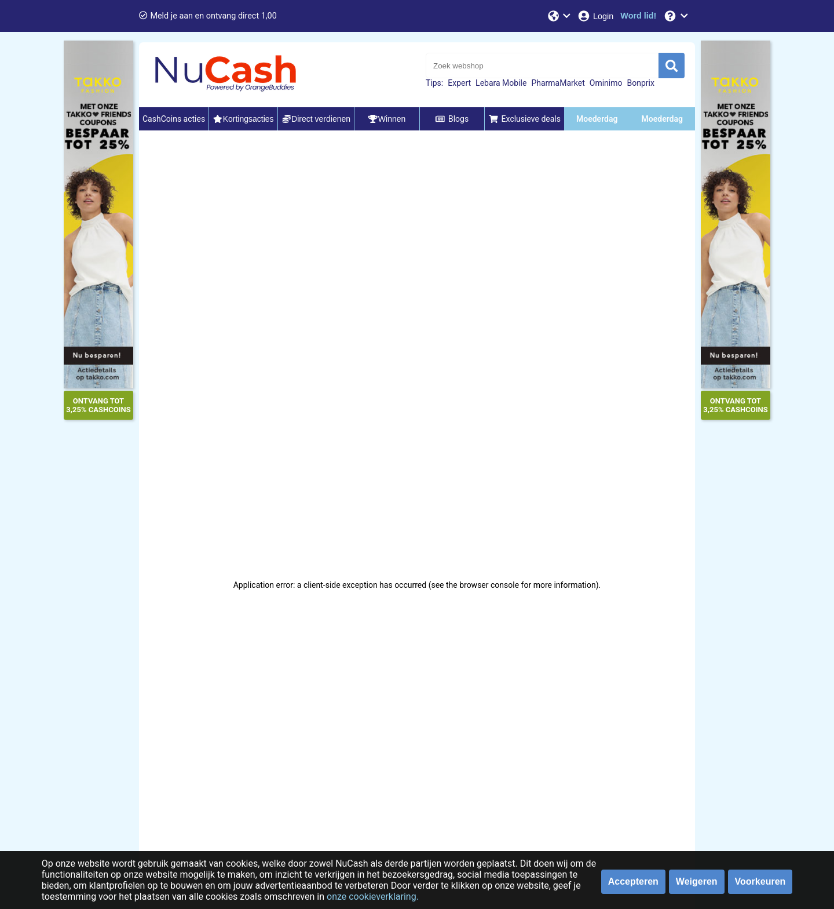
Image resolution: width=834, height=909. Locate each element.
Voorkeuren (760, 881)
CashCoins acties (173, 118)
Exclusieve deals (524, 118)
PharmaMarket (557, 83)
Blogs (452, 118)
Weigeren (697, 881)
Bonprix (640, 83)
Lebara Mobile (500, 83)
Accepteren (633, 881)
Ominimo (606, 83)
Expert (459, 83)
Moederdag (596, 118)
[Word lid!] (638, 15)
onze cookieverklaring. (373, 896)
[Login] (595, 16)
